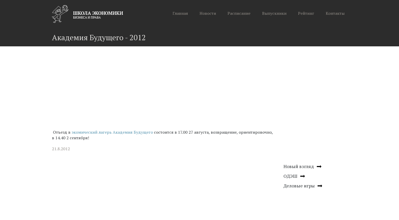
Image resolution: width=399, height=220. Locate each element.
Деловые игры (299, 185)
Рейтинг (306, 13)
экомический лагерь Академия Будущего (112, 132)
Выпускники (274, 13)
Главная (180, 13)
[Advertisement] (164, 89)
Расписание (238, 13)
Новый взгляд (298, 166)
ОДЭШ (290, 176)
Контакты (335, 13)
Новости (208, 13)
